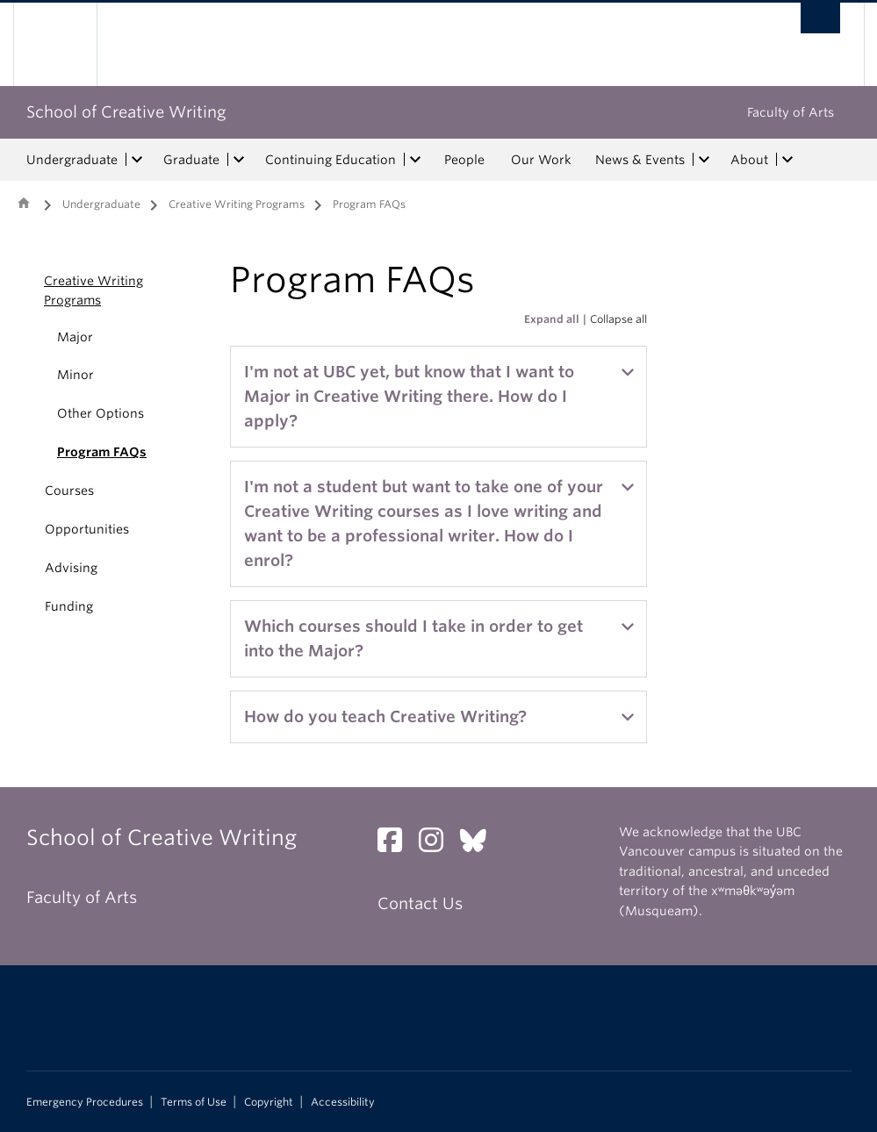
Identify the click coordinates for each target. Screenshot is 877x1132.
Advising (71, 568)
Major (75, 337)
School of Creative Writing (126, 112)
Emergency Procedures (84, 1102)
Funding (69, 606)
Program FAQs (102, 452)
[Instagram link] (437, 844)
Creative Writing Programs (237, 204)
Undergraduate (72, 160)
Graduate (191, 160)
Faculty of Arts (790, 112)
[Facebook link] (396, 844)
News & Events (640, 160)
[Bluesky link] (480, 844)
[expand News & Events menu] (705, 159)
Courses (69, 491)
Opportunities (87, 529)
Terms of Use (193, 1102)
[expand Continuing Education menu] (416, 159)
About (749, 160)
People (464, 160)
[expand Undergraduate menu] (138, 159)
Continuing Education (330, 160)
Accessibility (343, 1102)
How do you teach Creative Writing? (385, 716)
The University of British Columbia (68, 44)
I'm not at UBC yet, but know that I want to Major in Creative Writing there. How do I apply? (409, 396)
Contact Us (420, 903)
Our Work (541, 160)
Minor (75, 375)
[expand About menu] (788, 159)
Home (23, 202)
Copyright (268, 1102)
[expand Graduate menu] (240, 159)
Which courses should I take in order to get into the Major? (413, 638)
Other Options (100, 413)
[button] (24, 290)
